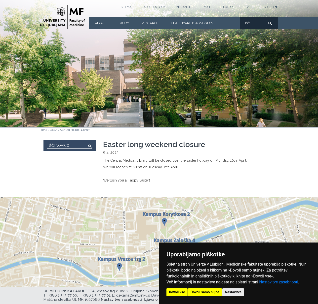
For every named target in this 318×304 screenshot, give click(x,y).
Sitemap (127, 7)
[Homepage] (62, 17)
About (100, 23)
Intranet (183, 7)
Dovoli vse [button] (177, 292)
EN (275, 7)
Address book (154, 7)
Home (43, 129)
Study (124, 23)
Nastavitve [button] (233, 292)
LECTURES (228, 7)
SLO (266, 7)
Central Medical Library (74, 129)
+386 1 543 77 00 (62, 295)
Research (150, 23)
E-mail (206, 7)
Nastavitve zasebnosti (278, 282)
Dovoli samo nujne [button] (205, 292)
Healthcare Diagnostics (192, 23)
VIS (249, 7)
